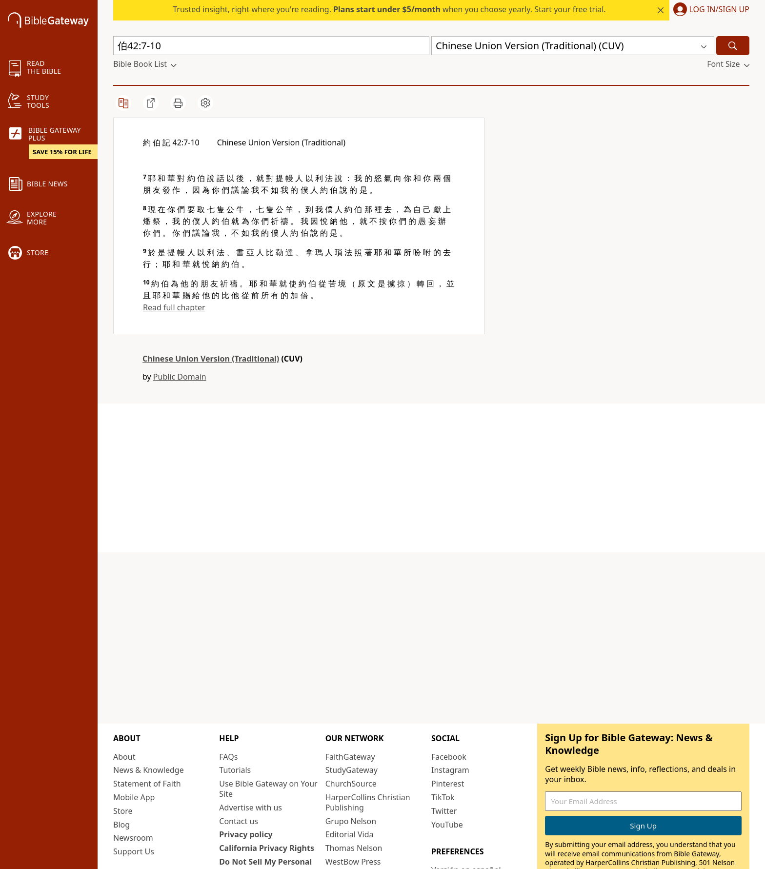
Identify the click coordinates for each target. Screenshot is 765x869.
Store (123, 811)
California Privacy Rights (266, 848)
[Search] (732, 45)
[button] (572, 45)
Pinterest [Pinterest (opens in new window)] (447, 783)
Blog (121, 824)
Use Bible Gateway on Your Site (268, 788)
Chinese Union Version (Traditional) (210, 358)
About (124, 756)
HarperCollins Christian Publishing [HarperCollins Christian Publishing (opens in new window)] (367, 802)
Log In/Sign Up (719, 10)
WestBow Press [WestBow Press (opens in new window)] (353, 861)
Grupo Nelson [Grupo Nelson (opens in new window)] (350, 821)
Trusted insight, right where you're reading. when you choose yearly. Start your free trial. (389, 9)
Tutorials (235, 770)
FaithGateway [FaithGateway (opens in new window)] (350, 756)
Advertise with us (250, 807)
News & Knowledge (148, 770)
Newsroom (133, 837)
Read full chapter (174, 307)
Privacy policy (245, 834)
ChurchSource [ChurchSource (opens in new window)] (351, 783)
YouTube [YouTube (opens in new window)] (447, 824)
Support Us (133, 851)
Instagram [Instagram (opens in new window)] (450, 770)
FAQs (228, 756)
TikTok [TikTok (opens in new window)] (443, 797)
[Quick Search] (271, 45)
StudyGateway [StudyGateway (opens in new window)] (351, 770)
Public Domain (179, 376)
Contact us (238, 821)
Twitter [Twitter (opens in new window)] (444, 811)
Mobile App (134, 797)
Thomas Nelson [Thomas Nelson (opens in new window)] (353, 848)
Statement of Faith (147, 783)
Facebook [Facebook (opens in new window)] (448, 756)
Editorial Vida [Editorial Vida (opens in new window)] (349, 834)
